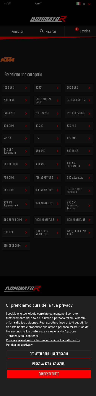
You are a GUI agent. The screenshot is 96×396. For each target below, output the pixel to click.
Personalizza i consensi (49, 364)
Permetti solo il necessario (49, 354)
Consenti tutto (49, 374)
